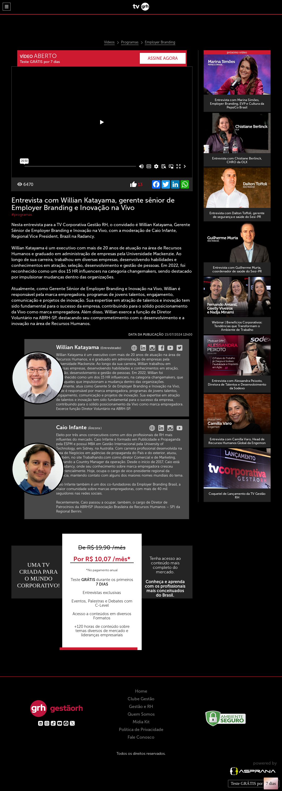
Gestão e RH (141, 720)
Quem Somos (141, 727)
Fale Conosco (141, 750)
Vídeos (109, 42)
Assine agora (161, 58)
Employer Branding (160, 42)
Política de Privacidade (141, 743)
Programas (129, 42)
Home (141, 704)
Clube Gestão (141, 712)
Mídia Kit (141, 735)
